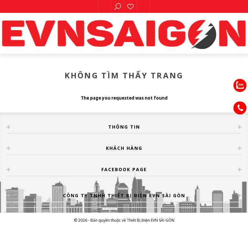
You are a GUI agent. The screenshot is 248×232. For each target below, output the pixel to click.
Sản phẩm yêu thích (130, 6)
